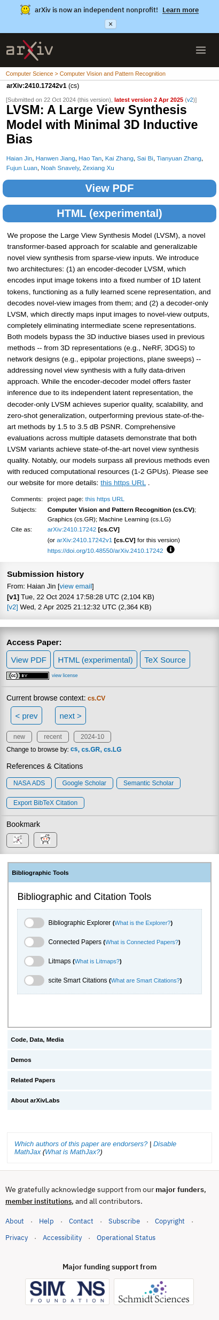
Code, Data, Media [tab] (37, 1039)
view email (76, 586)
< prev (26, 715)
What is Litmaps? (97, 961)
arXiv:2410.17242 (72, 529)
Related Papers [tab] (33, 1080)
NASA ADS (29, 783)
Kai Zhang (119, 158)
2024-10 (92, 737)
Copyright (170, 1221)
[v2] (12, 607)
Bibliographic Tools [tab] (40, 873)
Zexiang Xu (98, 167)
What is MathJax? (72, 1152)
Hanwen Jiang (55, 158)
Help (46, 1221)
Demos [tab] (21, 1060)
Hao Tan (90, 158)
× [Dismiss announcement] (110, 24)
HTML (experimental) (109, 213)
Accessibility (62, 1237)
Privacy (16, 1237)
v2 (190, 99)
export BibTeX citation (45, 803)
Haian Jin (19, 158)
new (19, 737)
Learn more (180, 9)
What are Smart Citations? (145, 980)
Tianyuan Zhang (179, 158)
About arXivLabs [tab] (35, 1100)
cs (74, 749)
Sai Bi (145, 158)
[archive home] (29, 50)
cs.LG (112, 749)
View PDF (109, 188)
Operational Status (126, 1237)
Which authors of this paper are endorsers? (80, 1144)
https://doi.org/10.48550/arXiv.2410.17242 (105, 550)
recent (52, 737)
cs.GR (90, 749)
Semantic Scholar (148, 783)
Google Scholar (84, 783)
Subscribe (124, 1221)
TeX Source (165, 659)
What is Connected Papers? (141, 942)
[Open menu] (201, 50)
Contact (81, 1221)
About (14, 1221)
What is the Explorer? (142, 923)
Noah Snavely (60, 167)
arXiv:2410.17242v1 (84, 539)
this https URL (123, 483)
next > (70, 715)
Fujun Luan (21, 167)
